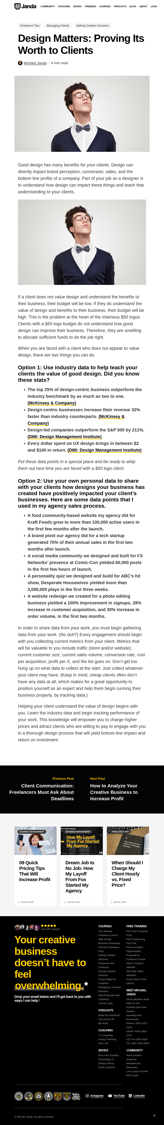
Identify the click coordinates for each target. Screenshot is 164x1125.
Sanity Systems (106, 1067)
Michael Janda (35, 63)
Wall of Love (133, 1003)
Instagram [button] (96, 1095)
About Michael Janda (137, 999)
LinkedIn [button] (139, 1095)
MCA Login (132, 1075)
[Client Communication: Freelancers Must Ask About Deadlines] (41, 789)
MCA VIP (103, 1043)
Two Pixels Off (106, 1019)
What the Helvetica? (109, 1015)
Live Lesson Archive (137, 1071)
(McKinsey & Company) (52, 403)
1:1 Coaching (105, 1035)
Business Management (32, 832)
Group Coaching (107, 1039)
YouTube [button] (119, 1095)
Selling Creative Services (92, 25)
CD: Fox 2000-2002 (137, 1039)
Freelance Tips (29, 25)
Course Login (105, 1003)
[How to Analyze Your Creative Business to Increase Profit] (123, 789)
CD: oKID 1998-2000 (137, 1043)
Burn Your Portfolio (108, 1055)
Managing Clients (58, 25)
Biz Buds (103, 1023)
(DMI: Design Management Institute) (65, 436)
